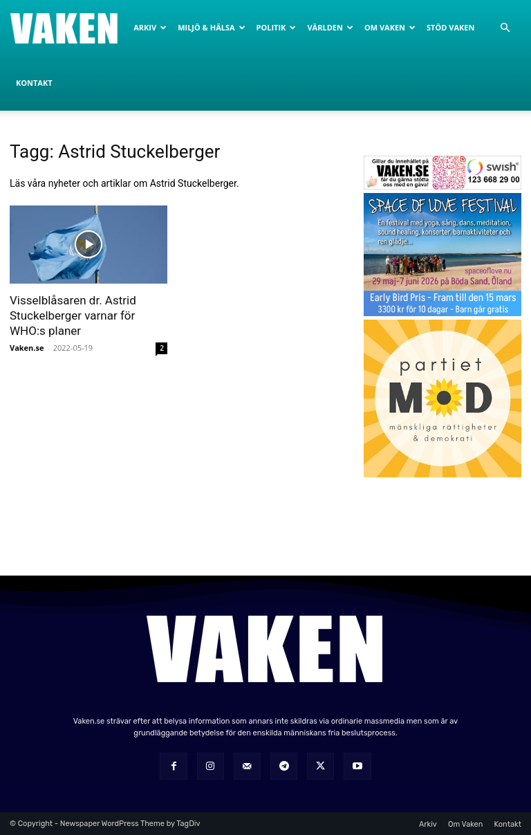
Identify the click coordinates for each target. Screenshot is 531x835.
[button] (504, 28)
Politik (277, 27)
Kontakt (34, 82)
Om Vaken (390, 27)
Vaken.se (27, 347)
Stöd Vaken (450, 27)
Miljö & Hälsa (211, 27)
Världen (330, 27)
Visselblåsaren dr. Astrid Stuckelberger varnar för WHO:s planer (73, 315)
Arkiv (150, 27)
